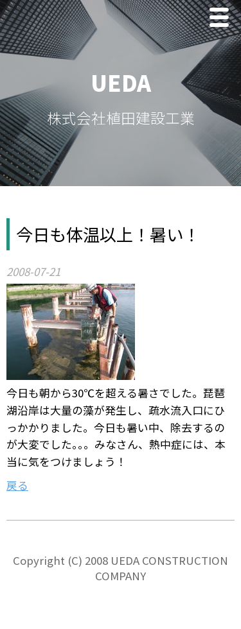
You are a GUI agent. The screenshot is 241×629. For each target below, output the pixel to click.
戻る (17, 485)
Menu (222, 19)
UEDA (121, 82)
